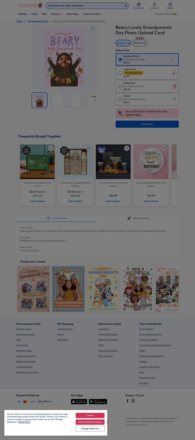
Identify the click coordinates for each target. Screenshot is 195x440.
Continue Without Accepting (90, 422)
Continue (90, 415)
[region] (55, 423)
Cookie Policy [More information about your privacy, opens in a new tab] (24, 422)
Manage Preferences (90, 429)
